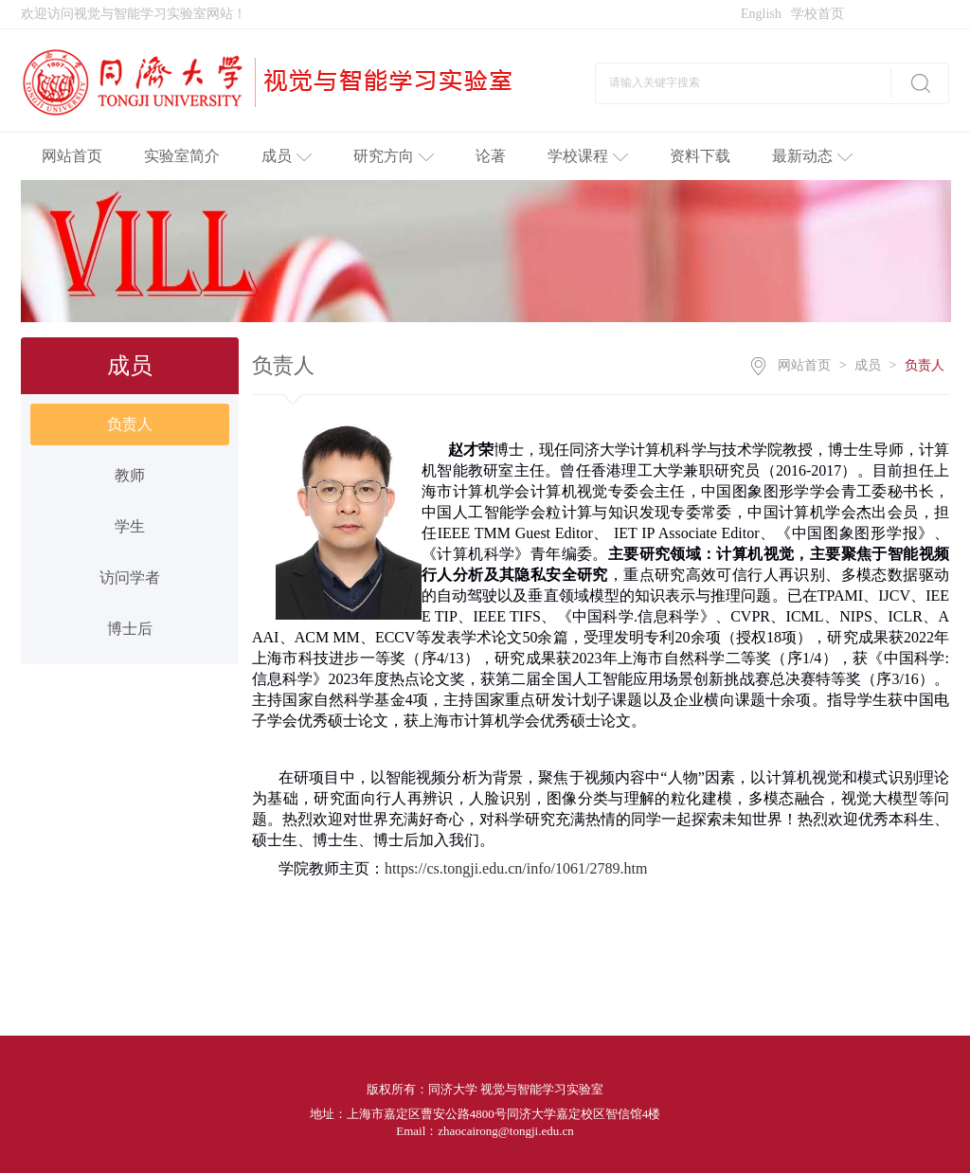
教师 (130, 475)
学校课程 (588, 156)
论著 (491, 156)
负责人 (130, 424)
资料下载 (700, 156)
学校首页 (817, 14)
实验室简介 (182, 156)
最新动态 (812, 156)
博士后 (130, 629)
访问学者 (129, 577)
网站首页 (72, 156)
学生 (130, 526)
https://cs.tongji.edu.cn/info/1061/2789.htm (516, 868)
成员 (286, 156)
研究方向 (393, 156)
